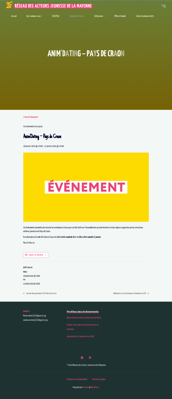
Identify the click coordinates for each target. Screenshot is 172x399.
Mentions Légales (98, 379)
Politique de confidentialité (77, 379)
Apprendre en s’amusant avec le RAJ (80, 336)
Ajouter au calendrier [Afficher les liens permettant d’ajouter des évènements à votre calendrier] (36, 255)
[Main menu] (163, 6)
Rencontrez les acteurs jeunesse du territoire (84, 318)
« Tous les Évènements (30, 117)
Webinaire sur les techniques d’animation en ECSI (129, 293)
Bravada (85, 387)
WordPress (95, 387)
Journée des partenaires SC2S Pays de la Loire (41, 293)
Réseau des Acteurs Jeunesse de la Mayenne (53, 6)
